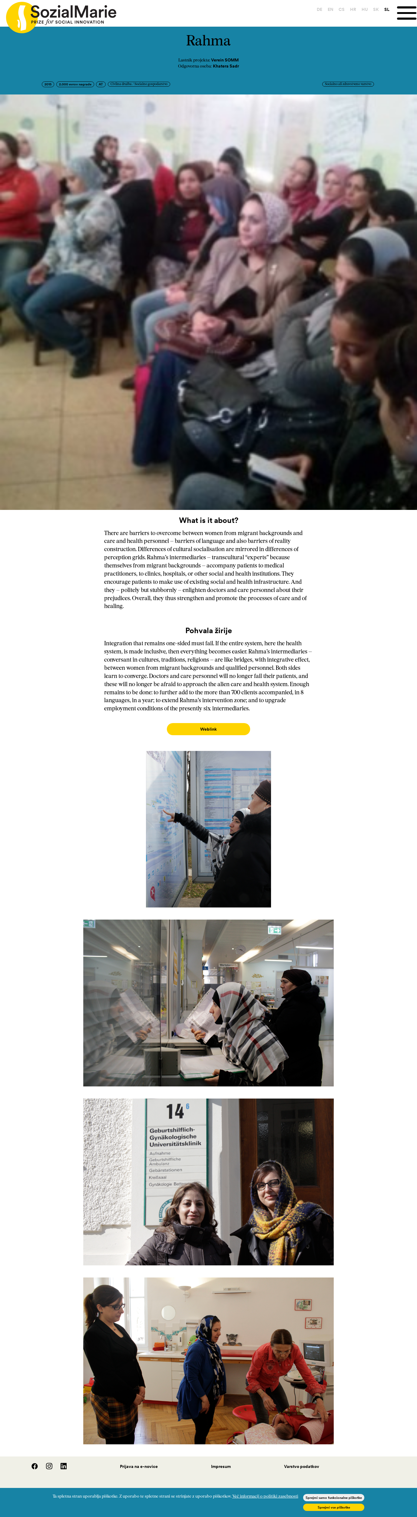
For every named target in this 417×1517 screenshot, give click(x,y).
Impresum (221, 1460)
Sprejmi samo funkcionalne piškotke (334, 1498)
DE (319, 9)
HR (353, 9)
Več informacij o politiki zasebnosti (265, 1496)
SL (386, 9)
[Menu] (407, 13)
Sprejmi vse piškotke (334, 1507)
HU (365, 9)
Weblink (208, 729)
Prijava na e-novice (139, 1460)
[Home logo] (58, 15)
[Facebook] (31, 1462)
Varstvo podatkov (301, 1460)
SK (376, 9)
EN (330, 9)
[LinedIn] (60, 1462)
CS (342, 9)
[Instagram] (46, 1462)
